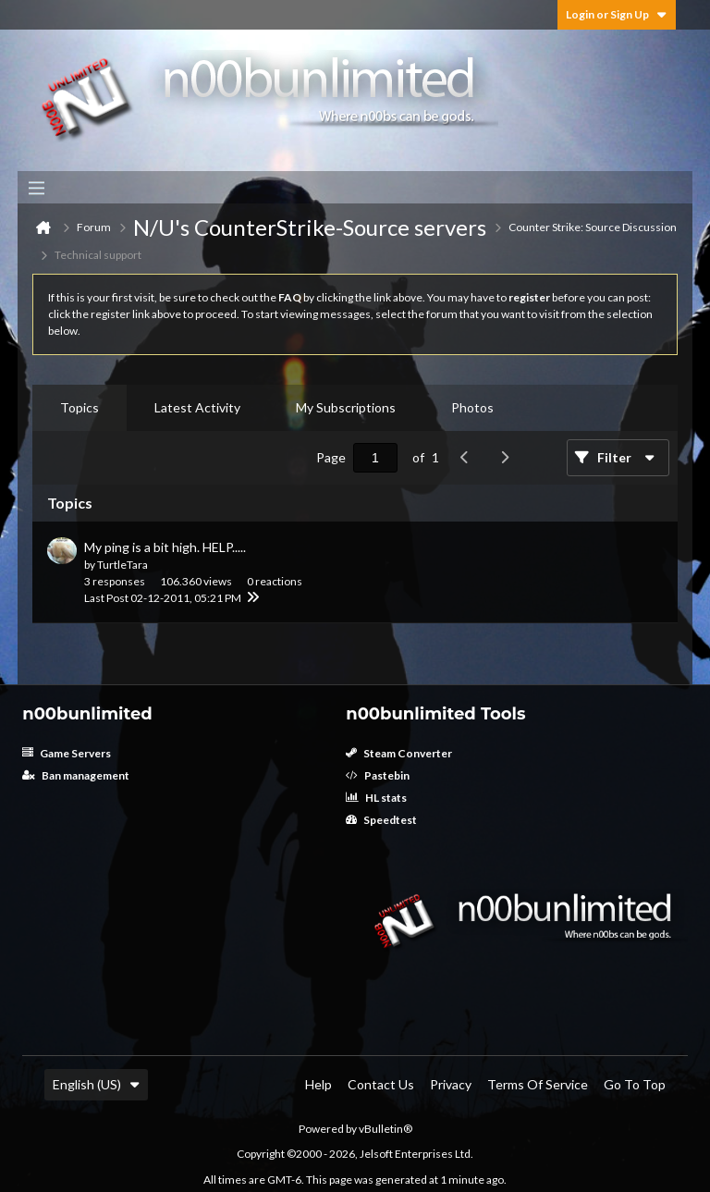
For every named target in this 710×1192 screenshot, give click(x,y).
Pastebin (378, 775)
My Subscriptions (346, 407)
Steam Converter (399, 753)
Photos (472, 407)
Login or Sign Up (616, 14)
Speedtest (381, 820)
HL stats (376, 798)
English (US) (96, 1084)
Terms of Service (537, 1084)
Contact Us (381, 1084)
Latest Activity (197, 407)
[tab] (79, 408)
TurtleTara (122, 564)
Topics (79, 407)
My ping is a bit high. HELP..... (165, 547)
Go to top (635, 1084)
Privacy (450, 1084)
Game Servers (66, 753)
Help (318, 1084)
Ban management (75, 775)
